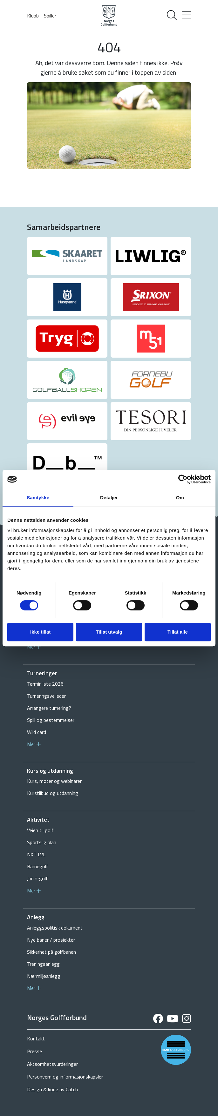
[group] (67, 256)
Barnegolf (37, 866)
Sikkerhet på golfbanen (51, 952)
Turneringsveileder (46, 696)
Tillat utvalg (109, 632)
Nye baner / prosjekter (51, 940)
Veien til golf (40, 830)
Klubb (33, 15)
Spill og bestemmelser (50, 720)
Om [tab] (180, 497)
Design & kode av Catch (52, 1089)
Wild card (36, 732)
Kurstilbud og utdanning (52, 793)
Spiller (50, 15)
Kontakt (36, 1038)
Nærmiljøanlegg (43, 976)
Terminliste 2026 (45, 684)
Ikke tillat (40, 632)
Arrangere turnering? (49, 708)
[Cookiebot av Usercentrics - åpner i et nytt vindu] (183, 479)
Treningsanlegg (43, 964)
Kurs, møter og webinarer (54, 781)
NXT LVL (36, 854)
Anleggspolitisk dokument (55, 927)
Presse (34, 1051)
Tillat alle (177, 632)
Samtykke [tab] (38, 497)
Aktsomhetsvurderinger (52, 1064)
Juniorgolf (37, 878)
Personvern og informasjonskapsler (65, 1076)
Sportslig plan (41, 842)
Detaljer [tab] (109, 497)
